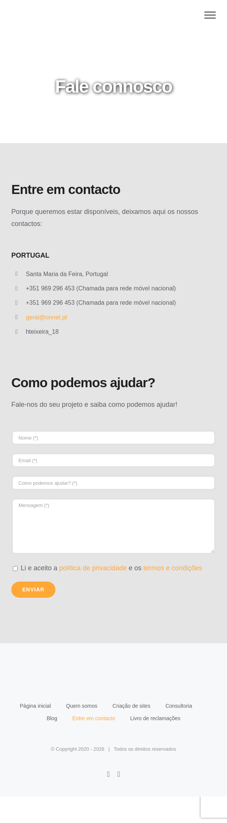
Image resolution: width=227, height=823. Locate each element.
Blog (52, 718)
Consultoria (179, 706)
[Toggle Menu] (210, 15)
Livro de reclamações (155, 718)
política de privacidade (93, 568)
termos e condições (172, 568)
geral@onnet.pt (46, 317)
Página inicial (35, 706)
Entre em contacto (93, 718)
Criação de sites (131, 706)
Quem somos (81, 706)
